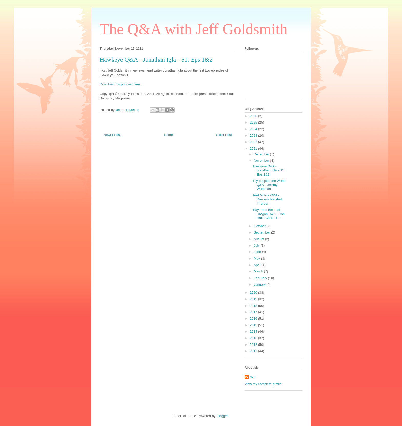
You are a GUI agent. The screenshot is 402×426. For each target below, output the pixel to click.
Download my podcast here (120, 84)
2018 (254, 306)
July (257, 245)
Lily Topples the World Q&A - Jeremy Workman (269, 185)
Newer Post (112, 135)
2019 (254, 299)
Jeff (253, 377)
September (262, 232)
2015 (254, 325)
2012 (254, 345)
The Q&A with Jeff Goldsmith (193, 29)
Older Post (224, 135)
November (262, 161)
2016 (254, 318)
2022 (254, 142)
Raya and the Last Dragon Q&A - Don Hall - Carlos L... (268, 214)
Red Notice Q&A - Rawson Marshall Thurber (267, 199)
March (259, 271)
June (258, 252)
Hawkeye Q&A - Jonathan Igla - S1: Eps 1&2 (269, 170)
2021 (254, 148)
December (262, 154)
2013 (254, 338)
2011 (254, 351)
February (261, 278)
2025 (254, 122)
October (260, 226)
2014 (254, 331)
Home (168, 135)
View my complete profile (263, 384)
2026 (254, 116)
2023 (254, 135)
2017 (254, 312)
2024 (254, 129)
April (258, 265)
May (257, 258)
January (260, 284)
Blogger (222, 416)
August (259, 239)
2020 (254, 293)
